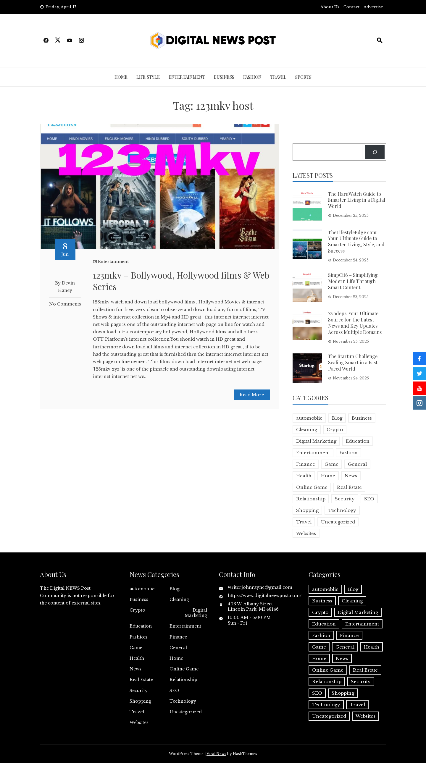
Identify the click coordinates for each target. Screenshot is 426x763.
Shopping (140, 701)
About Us (329, 6)
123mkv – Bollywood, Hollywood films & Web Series (181, 280)
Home (121, 77)
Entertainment (187, 77)
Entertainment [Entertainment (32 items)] (313, 452)
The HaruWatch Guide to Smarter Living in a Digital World (356, 200)
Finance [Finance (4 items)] (305, 464)
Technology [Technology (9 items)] (342, 510)
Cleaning (179, 599)
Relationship (183, 679)
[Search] (375, 152)
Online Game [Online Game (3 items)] (311, 487)
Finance (178, 637)
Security (139, 690)
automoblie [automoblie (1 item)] (309, 418)
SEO (174, 690)
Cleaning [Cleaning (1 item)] (306, 429)
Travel (278, 77)
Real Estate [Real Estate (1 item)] (349, 487)
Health (137, 658)
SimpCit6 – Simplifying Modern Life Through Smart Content (353, 281)
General (178, 647)
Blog (175, 588)
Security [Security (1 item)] (345, 499)
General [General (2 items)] (357, 464)
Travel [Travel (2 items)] (304, 522)
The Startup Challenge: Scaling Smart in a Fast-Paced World (354, 362)
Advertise (373, 6)
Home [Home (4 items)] (328, 476)
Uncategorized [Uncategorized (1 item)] (338, 522)
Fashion (252, 77)
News (135, 669)
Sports (303, 77)
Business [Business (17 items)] (362, 418)
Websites (139, 722)
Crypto (137, 610)
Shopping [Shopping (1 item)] (307, 510)
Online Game (184, 669)
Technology (183, 701)
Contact (351, 6)
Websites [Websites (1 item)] (306, 533)
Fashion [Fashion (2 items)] (348, 452)
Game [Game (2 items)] (331, 464)
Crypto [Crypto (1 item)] (335, 429)
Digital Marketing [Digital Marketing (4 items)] (316, 441)
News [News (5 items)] (351, 476)
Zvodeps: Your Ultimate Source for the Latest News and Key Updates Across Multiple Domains (355, 322)
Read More (252, 394)
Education (141, 626)
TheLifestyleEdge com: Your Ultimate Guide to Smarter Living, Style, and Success (356, 241)
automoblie (142, 588)
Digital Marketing (196, 612)
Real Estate (141, 679)
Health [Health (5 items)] (304, 476)
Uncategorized (186, 711)
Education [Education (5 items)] (357, 441)
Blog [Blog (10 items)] (337, 418)
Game (136, 647)
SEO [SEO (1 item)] (369, 499)
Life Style (148, 77)
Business (224, 77)
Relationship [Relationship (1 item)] (310, 499)
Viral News (216, 753)
